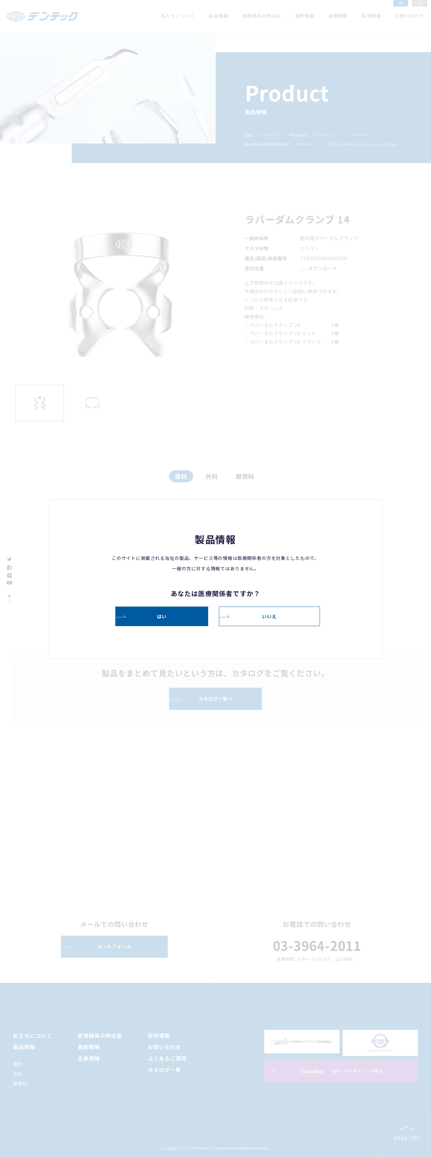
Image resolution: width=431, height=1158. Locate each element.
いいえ (269, 616)
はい (162, 616)
